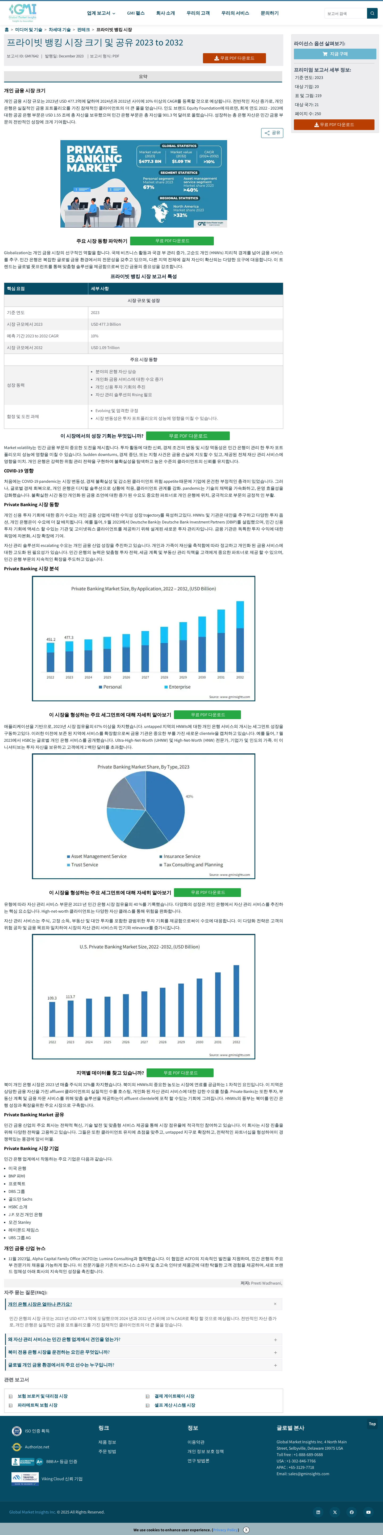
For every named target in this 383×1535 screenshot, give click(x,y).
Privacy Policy (225, 1529)
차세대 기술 (60, 29)
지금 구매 (335, 54)
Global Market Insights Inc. (32, 1512)
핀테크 (83, 29)
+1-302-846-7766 (301, 1461)
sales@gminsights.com (308, 1474)
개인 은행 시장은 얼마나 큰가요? (145, 1304)
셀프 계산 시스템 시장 (175, 1405)
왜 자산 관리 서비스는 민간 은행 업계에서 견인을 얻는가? (144, 1339)
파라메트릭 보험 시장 (37, 1405)
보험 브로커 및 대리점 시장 (43, 1396)
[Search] (372, 13)
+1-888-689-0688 (308, 1454)
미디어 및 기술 (28, 29)
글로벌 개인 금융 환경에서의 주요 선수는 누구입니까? (144, 1365)
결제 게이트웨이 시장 (174, 1396)
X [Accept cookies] (246, 1530)
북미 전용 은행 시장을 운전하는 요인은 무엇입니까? (144, 1352)
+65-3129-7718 (301, 1467)
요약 (143, 76)
